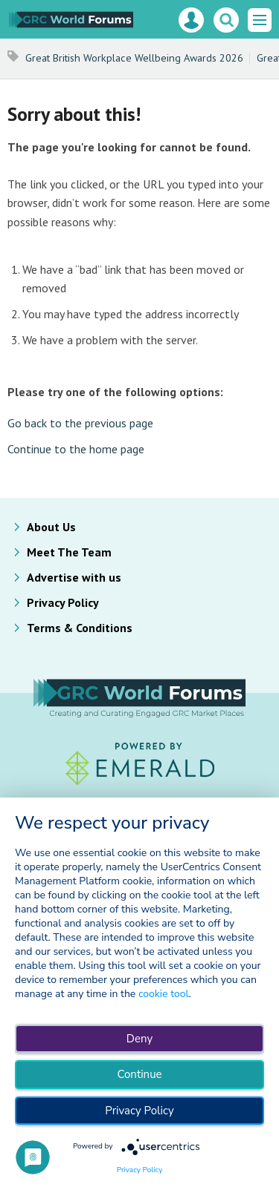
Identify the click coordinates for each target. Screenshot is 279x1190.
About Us (51, 526)
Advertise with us (74, 577)
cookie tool (163, 994)
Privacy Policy (63, 602)
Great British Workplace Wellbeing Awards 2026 (134, 58)
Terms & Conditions (79, 627)
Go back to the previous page (80, 422)
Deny (139, 1038)
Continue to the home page (75, 448)
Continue (139, 1074)
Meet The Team (69, 552)
